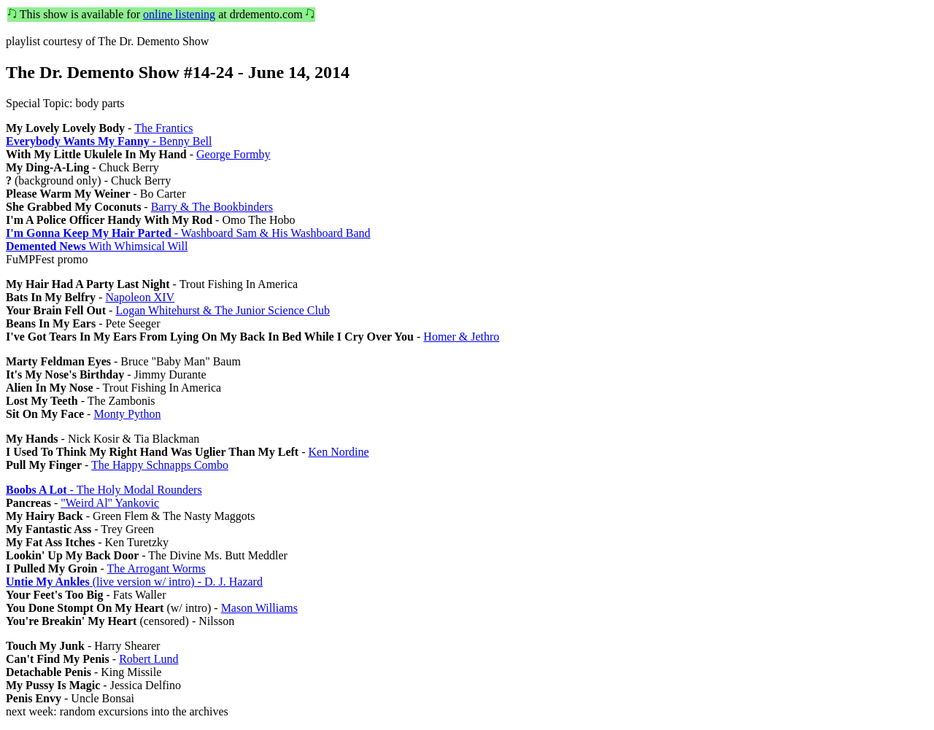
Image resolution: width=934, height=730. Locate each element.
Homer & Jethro (461, 336)
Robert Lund (148, 659)
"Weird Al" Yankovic (110, 503)
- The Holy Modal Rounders (104, 490)
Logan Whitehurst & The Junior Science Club (222, 310)
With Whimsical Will (97, 246)
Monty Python (127, 414)
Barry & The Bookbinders (212, 207)
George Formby (233, 154)
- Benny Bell (109, 141)
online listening (179, 14)
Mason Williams (259, 608)
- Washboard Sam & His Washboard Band (188, 233)
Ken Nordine (338, 452)
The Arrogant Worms (156, 568)
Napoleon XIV (139, 297)
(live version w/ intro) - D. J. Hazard (134, 581)
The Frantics (163, 128)
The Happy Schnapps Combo (159, 465)
